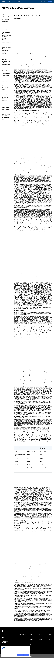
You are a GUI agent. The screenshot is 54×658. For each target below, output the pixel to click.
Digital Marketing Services (42, 637)
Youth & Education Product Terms (6, 82)
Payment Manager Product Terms (6, 62)
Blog (49, 637)
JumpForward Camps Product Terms (6, 55)
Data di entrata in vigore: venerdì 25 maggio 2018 (6, 115)
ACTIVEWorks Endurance (22, 636)
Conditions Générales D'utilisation (5, 98)
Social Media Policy (5, 21)
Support (42, 1)
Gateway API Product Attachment (5, 53)
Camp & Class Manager (22, 634)
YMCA (30, 649)
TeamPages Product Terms (6, 73)
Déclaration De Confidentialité (6, 105)
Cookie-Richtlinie (4, 102)
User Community (41, 634)
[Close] (29, 647)
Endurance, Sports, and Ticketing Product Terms (6, 48)
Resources (50, 639)
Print (49, 15)
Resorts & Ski (31, 642)
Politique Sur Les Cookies (5, 117)
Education (31, 636)
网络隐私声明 (4, 89)
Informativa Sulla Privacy (5, 107)
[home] (3, 1)
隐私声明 (3, 119)
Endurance (31, 637)
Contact (45, 1)
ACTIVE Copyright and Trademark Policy (6, 17)
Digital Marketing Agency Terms (6, 45)
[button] (9, 1)
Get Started (50, 1)
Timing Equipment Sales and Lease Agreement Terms (6, 78)
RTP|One (20, 639)
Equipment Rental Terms (5, 50)
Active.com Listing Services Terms (6, 30)
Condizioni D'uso (4, 100)
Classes (31, 634)
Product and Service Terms (6, 64)
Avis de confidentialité (5, 91)
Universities (31, 647)
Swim (30, 644)
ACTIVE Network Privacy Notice (6, 19)
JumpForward (21, 637)
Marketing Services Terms (5, 59)
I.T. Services (40, 639)
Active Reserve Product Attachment (5, 39)
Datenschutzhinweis (5, 87)
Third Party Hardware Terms (6, 75)
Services (13, 1)
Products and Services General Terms (6, 67)
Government (31, 639)
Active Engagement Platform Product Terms (6, 33)
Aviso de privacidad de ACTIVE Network (6, 95)
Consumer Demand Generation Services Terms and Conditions (6, 42)
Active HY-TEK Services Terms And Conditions (6, 36)
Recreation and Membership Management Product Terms (6, 71)
